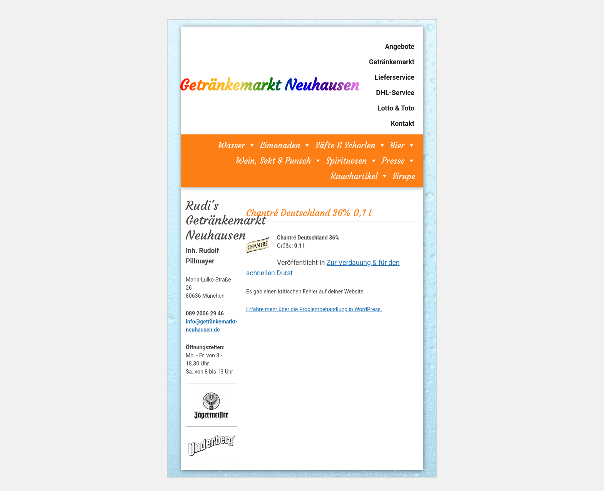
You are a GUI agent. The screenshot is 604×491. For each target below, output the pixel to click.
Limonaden (285, 145)
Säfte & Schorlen (350, 145)
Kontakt (402, 123)
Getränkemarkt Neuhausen (269, 85)
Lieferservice (394, 77)
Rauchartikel (359, 176)
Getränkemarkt (391, 62)
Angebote (399, 46)
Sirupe (404, 176)
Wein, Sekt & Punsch (279, 160)
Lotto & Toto (396, 108)
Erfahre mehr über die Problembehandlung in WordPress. (314, 309)
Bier (402, 145)
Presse (398, 160)
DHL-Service (395, 93)
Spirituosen (352, 160)
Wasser (237, 145)
